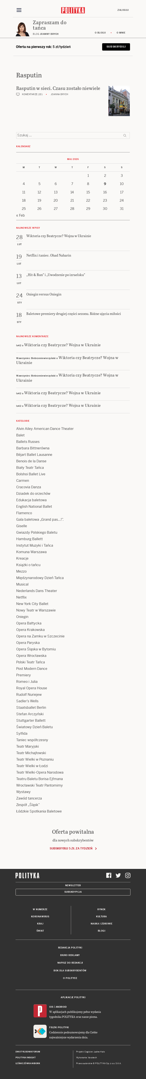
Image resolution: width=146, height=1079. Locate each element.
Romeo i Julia (27, 681)
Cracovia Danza (28, 487)
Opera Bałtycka (28, 623)
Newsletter (73, 885)
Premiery (23, 675)
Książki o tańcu (28, 565)
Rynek (101, 909)
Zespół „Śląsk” (28, 805)
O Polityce (70, 978)
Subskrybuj (116, 46)
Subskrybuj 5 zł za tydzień (71, 848)
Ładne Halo (99, 1051)
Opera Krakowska (30, 629)
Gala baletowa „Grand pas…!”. (39, 519)
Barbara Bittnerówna (32, 448)
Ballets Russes (28, 441)
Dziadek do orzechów (33, 493)
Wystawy (23, 792)
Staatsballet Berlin (31, 707)
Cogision (88, 1051)
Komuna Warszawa (31, 552)
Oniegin (22, 617)
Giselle (21, 526)
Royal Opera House (31, 688)
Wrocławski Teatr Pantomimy (39, 785)
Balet (20, 435)
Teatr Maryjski (27, 746)
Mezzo (21, 571)
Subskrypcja (73, 892)
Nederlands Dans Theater (36, 591)
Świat (40, 930)
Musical (22, 584)
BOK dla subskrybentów (70, 970)
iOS (51, 1007)
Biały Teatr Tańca (30, 467)
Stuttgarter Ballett (31, 720)
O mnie (121, 32)
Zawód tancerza (29, 798)
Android (61, 1007)
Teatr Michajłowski (31, 753)
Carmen (22, 480)
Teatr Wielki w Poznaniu (35, 759)
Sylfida (21, 733)
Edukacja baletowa (31, 500)
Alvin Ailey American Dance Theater (45, 428)
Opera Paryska (28, 642)
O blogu (100, 32)
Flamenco (24, 513)
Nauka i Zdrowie (102, 923)
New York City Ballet (32, 604)
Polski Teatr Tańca (30, 662)
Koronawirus (40, 916)
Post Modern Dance (31, 668)
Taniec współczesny (32, 740)
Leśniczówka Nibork (28, 1063)
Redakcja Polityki (70, 947)
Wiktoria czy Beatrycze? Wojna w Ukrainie (62, 344)
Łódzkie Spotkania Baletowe (39, 811)
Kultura (101, 916)
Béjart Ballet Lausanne (34, 454)
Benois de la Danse (31, 461)
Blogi (101, 930)
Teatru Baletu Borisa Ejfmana (39, 779)
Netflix (21, 597)
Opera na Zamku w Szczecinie (40, 636)
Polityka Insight (26, 1057)
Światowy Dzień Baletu (34, 727)
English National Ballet (34, 506)
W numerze (40, 909)
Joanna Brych (59, 94)
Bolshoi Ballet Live (30, 474)
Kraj (40, 923)
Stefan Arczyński (30, 714)
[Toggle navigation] (19, 10)
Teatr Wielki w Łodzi (32, 766)
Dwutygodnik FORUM (28, 1051)
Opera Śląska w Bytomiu (36, 649)
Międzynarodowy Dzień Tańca (40, 578)
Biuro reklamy (70, 955)
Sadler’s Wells (27, 701)
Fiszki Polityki (59, 1027)
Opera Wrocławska (31, 655)
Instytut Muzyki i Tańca (34, 545)
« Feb (20, 215)
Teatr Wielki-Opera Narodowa (39, 772)
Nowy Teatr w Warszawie (36, 610)
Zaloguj (123, 10)
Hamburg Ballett (29, 539)
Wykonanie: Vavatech (86, 1057)
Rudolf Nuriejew (29, 694)
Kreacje (22, 558)
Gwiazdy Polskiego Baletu (36, 532)
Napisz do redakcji (70, 962)
